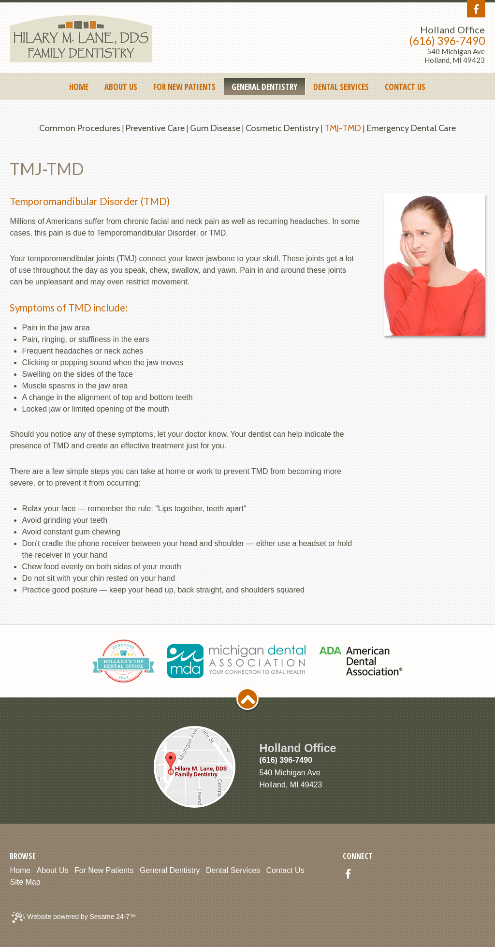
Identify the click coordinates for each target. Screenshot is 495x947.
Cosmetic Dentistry (282, 127)
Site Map (25, 882)
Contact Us (285, 870)
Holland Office (452, 29)
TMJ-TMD (342, 127)
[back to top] (247, 699)
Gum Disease (215, 127)
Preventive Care (155, 127)
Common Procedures (79, 127)
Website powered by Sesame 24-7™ (74, 917)
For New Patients (104, 870)
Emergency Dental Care (411, 127)
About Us (53, 870)
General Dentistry (170, 870)
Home (20, 870)
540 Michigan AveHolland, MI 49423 (454, 56)
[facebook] (476, 9)
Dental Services (233, 870)
